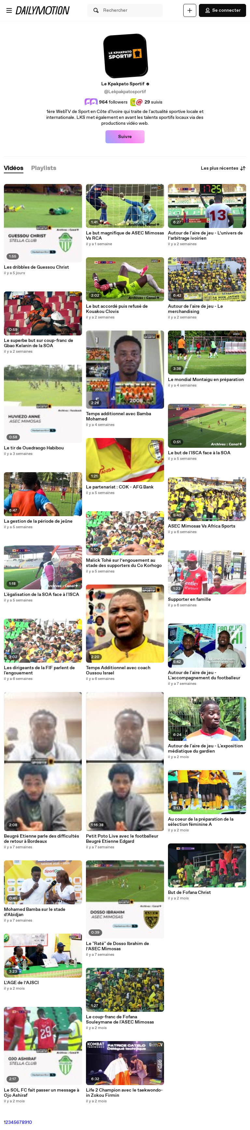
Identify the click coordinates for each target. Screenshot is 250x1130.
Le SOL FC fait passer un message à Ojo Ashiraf (41, 1093)
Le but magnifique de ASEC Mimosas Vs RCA (125, 236)
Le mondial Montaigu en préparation (206, 379)
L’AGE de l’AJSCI (21, 982)
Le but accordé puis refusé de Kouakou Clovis (117, 309)
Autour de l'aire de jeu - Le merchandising (195, 309)
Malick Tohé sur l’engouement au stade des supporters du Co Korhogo (124, 563)
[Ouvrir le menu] (9, 10)
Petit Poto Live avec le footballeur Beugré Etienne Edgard (122, 839)
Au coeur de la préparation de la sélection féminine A (200, 822)
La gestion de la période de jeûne (38, 521)
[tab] (13, 168)
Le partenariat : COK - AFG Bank (120, 487)
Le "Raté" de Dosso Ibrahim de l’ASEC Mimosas (117, 946)
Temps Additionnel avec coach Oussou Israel (118, 670)
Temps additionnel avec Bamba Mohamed (118, 416)
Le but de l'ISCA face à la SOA (199, 453)
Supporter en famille (189, 599)
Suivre (125, 137)
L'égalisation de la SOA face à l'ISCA (41, 594)
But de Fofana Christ (189, 892)
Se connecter (222, 10)
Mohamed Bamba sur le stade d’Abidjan (34, 912)
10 (29, 1122)
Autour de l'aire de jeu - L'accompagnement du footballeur (204, 675)
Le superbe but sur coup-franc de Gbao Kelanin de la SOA (38, 343)
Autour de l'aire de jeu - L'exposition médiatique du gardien (205, 748)
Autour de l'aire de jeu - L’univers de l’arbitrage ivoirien (205, 236)
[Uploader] (189, 10)
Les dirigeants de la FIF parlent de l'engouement (39, 670)
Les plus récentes (223, 168)
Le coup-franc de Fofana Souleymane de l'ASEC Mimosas (120, 1019)
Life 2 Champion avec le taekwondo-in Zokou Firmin (124, 1093)
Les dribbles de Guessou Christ (36, 267)
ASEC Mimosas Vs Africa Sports (201, 526)
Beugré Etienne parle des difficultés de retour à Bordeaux (41, 839)
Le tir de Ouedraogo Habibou (34, 448)
